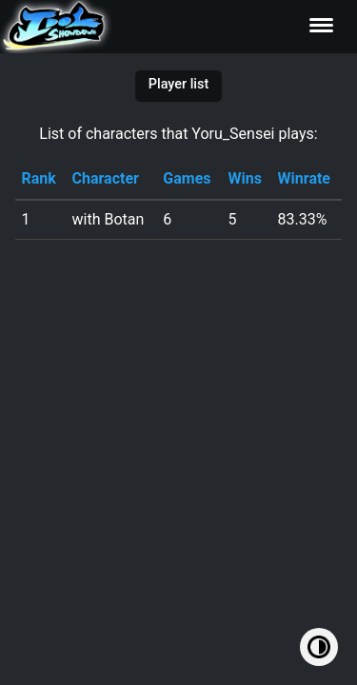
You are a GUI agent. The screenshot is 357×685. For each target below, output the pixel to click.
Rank (38, 178)
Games (186, 178)
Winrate (304, 178)
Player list (178, 84)
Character (105, 178)
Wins (244, 178)
